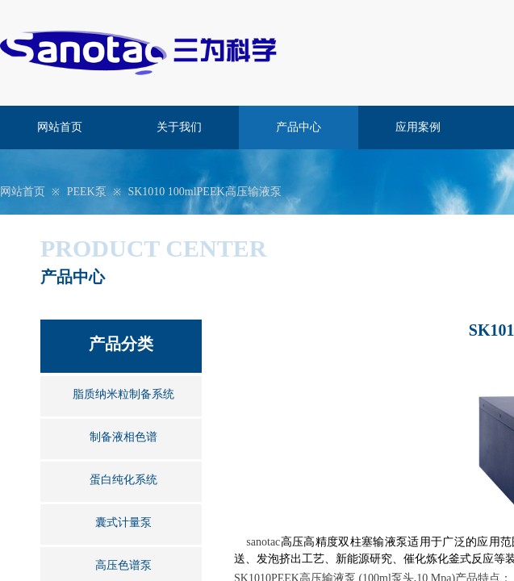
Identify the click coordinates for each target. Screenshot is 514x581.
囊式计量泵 (123, 522)
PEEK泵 (87, 192)
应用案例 (418, 127)
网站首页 (59, 127)
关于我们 (179, 127)
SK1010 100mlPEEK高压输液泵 (204, 192)
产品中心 (298, 127)
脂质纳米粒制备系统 (123, 394)
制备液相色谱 (123, 437)
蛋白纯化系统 (123, 480)
